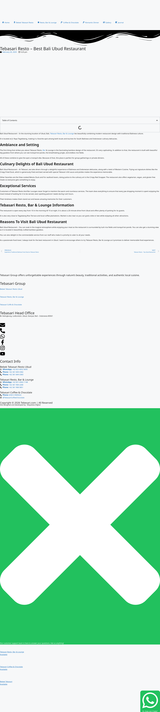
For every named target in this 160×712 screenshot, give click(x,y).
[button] (157, 120)
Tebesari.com (28, 402)
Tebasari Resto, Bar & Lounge (62, 133)
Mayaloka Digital (34, 405)
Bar (44, 150)
